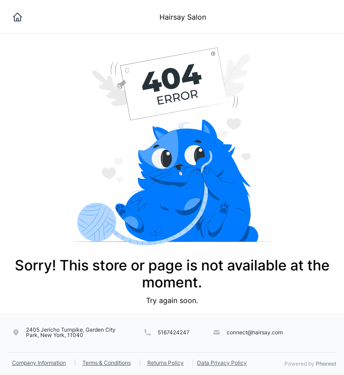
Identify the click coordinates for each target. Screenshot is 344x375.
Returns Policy (165, 362)
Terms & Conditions (106, 362)
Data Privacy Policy (222, 362)
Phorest (326, 363)
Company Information (39, 362)
